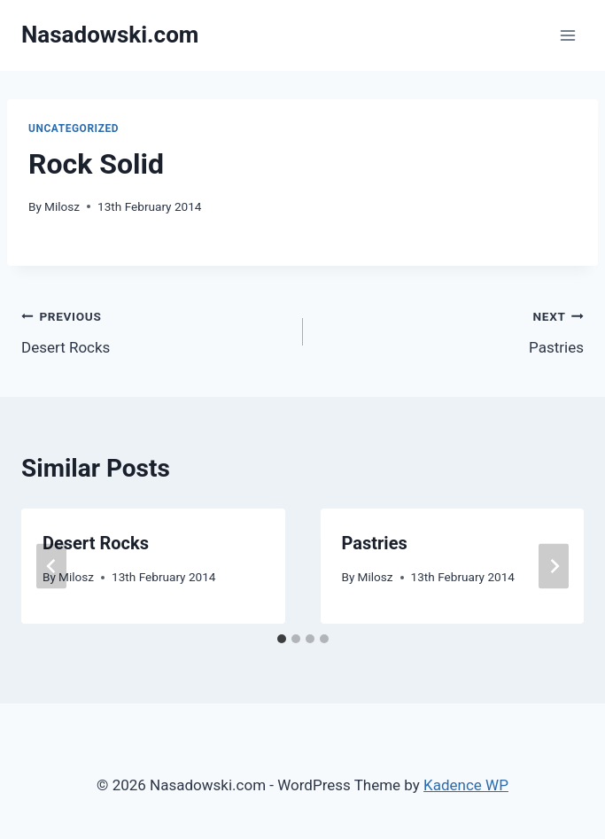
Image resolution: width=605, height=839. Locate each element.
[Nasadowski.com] (109, 35)
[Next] (554, 565)
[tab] (281, 638)
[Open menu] (567, 35)
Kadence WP (465, 785)
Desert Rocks (154, 330)
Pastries (451, 330)
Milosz (62, 206)
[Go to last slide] (51, 565)
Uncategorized (73, 128)
